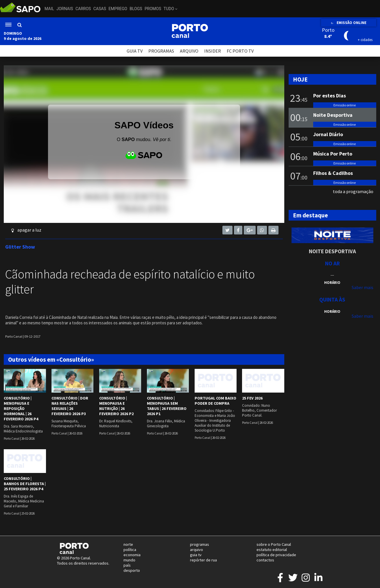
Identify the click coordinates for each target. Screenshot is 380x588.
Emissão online (344, 105)
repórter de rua (203, 560)
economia (132, 554)
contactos (265, 560)
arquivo (196, 549)
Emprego (117, 8)
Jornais (64, 8)
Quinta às (332, 299)
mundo (129, 560)
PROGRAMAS (161, 51)
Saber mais (362, 287)
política (129, 549)
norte (128, 544)
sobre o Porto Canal (274, 544)
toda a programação (353, 191)
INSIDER (212, 51)
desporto (131, 570)
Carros (83, 8)
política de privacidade (276, 554)
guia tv (196, 554)
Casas (99, 8)
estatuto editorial (272, 549)
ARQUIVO (189, 51)
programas (199, 544)
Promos (153, 8)
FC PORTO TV (240, 51)
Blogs (136, 8)
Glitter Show (20, 246)
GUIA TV (135, 51)
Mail (49, 8)
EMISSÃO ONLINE (348, 22)
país (127, 565)
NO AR (332, 263)
